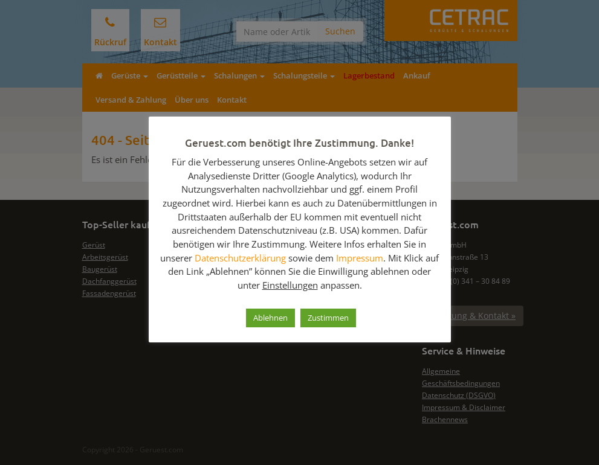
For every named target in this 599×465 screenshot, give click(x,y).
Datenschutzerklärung (240, 258)
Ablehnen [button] (270, 317)
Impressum (359, 258)
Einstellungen (290, 285)
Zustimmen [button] (328, 317)
